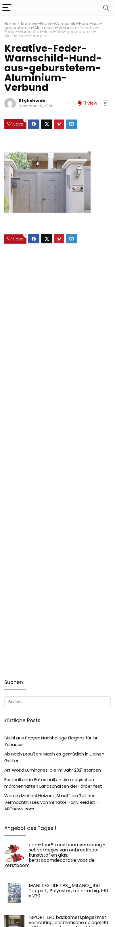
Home (10, 23)
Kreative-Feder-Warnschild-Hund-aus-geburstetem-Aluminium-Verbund (53, 25)
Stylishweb (32, 100)
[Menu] (7, 8)
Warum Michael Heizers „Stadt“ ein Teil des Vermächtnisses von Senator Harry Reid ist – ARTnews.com (51, 802)
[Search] (106, 8)
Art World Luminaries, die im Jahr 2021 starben (52, 770)
